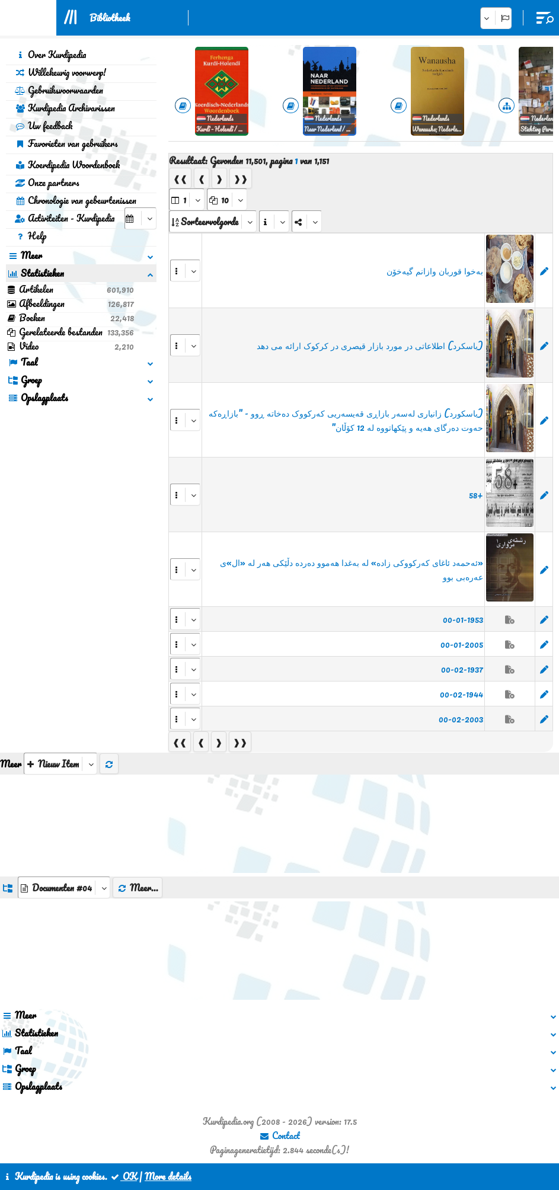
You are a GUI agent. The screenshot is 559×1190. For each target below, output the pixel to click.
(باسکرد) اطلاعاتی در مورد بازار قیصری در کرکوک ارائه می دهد (370, 345)
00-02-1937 (462, 669)
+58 (476, 495)
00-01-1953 (463, 619)
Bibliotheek (110, 18)
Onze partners (47, 182)
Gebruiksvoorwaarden (59, 90)
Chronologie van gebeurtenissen (75, 200)
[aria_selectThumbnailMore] (60, 763)
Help (30, 236)
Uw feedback (43, 126)
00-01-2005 (461, 644)
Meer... (137, 888)
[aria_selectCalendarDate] (140, 218)
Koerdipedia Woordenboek (67, 165)
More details (168, 1176)
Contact (279, 1135)
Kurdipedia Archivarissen (65, 108)
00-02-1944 (461, 694)
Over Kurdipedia (50, 54)
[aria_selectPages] (187, 199)
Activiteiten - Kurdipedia (64, 218)
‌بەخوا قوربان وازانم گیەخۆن (434, 271)
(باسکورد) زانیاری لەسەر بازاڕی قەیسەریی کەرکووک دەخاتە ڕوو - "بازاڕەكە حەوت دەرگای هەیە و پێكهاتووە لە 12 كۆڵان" (346, 420)
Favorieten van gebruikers (66, 143)
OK (123, 1176)
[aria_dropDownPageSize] (227, 199)
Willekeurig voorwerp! (60, 72)
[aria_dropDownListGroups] (64, 887)
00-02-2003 (461, 719)
